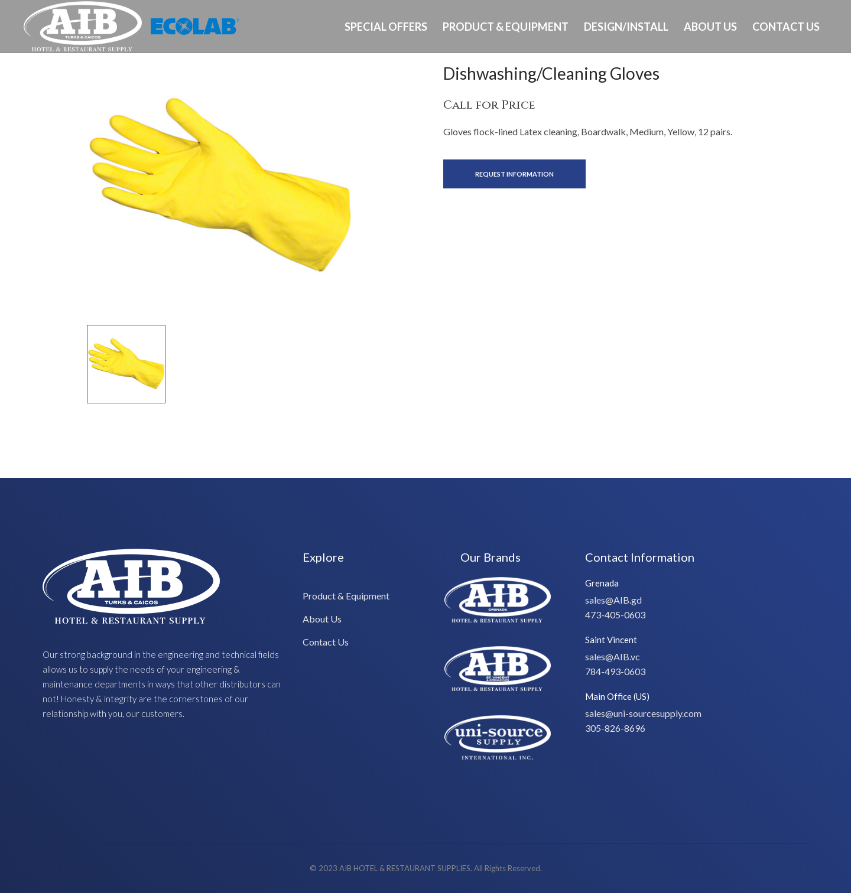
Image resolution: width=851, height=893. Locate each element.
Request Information (514, 174)
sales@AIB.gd (613, 599)
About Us (710, 26)
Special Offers (386, 26)
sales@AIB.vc (612, 656)
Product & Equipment (506, 26)
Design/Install (626, 26)
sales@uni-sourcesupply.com (643, 713)
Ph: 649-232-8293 (789, 78)
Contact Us (786, 26)
